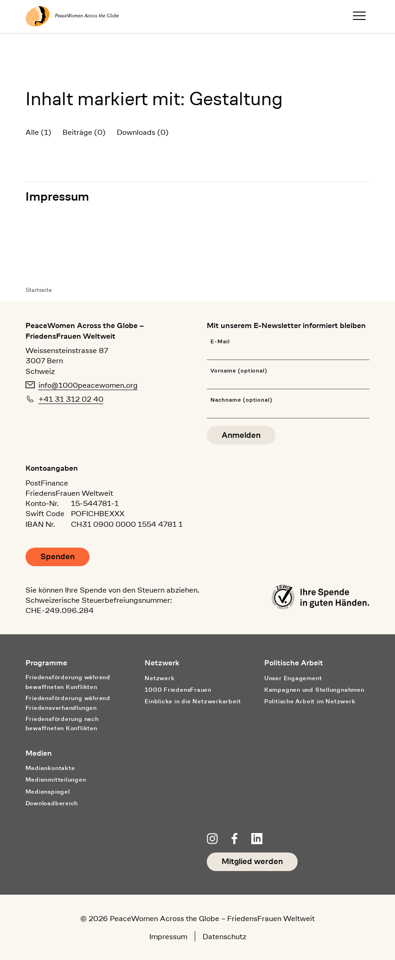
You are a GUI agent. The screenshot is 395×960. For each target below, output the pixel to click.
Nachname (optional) (241, 400)
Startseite (38, 290)
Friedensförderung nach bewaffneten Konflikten (62, 724)
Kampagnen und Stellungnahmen (314, 690)
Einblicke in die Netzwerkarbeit (193, 701)
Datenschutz (224, 936)
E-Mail (220, 341)
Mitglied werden (252, 861)
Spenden (57, 557)
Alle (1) (38, 132)
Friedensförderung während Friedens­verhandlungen (67, 703)
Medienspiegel (47, 792)
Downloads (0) (143, 132)
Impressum (57, 196)
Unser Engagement (293, 678)
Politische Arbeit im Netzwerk (310, 701)
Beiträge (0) (84, 132)
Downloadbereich (51, 803)
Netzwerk (159, 678)
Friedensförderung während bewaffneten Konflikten (67, 682)
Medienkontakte (50, 768)
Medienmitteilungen (55, 779)
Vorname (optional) (239, 370)
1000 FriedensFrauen (178, 690)
